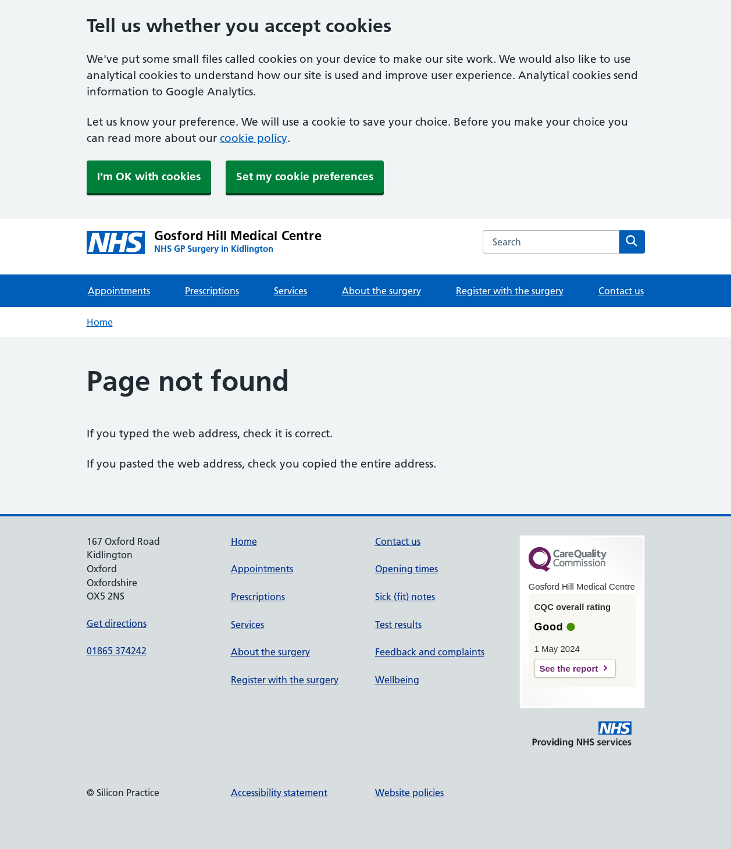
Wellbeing (397, 680)
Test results (398, 624)
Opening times (406, 569)
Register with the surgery (510, 291)
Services (290, 291)
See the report (569, 668)
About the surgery (381, 291)
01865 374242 (117, 651)
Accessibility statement (279, 792)
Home (100, 322)
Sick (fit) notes (405, 596)
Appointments (119, 291)
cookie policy (253, 138)
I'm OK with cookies (149, 176)
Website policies (409, 792)
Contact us (621, 291)
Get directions (117, 623)
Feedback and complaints (429, 652)
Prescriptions (212, 291)
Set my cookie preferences (304, 176)
